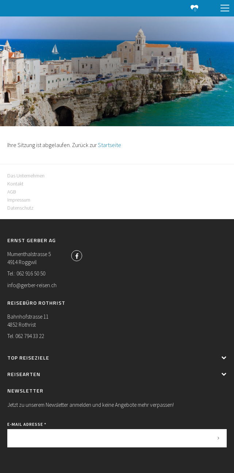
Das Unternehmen (26, 175)
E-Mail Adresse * (26, 424)
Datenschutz (20, 207)
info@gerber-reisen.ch (32, 285)
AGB (11, 191)
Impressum (18, 199)
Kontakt (15, 183)
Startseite (109, 145)
